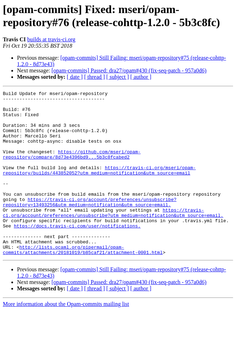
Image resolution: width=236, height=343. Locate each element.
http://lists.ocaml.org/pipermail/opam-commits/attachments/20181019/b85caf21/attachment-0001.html (83, 282)
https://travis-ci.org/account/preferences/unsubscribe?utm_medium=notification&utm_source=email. (113, 237)
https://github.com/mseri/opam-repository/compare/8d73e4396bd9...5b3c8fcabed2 (72, 167)
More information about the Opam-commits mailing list (66, 337)
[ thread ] (94, 77)
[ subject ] (117, 77)
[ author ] (141, 77)
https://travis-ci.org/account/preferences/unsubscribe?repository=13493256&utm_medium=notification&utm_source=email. (89, 224)
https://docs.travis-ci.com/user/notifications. (77, 253)
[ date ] (75, 77)
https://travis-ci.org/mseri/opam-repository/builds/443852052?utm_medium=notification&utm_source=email (99, 186)
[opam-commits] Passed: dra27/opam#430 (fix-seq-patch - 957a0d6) (129, 70)
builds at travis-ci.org (51, 39)
